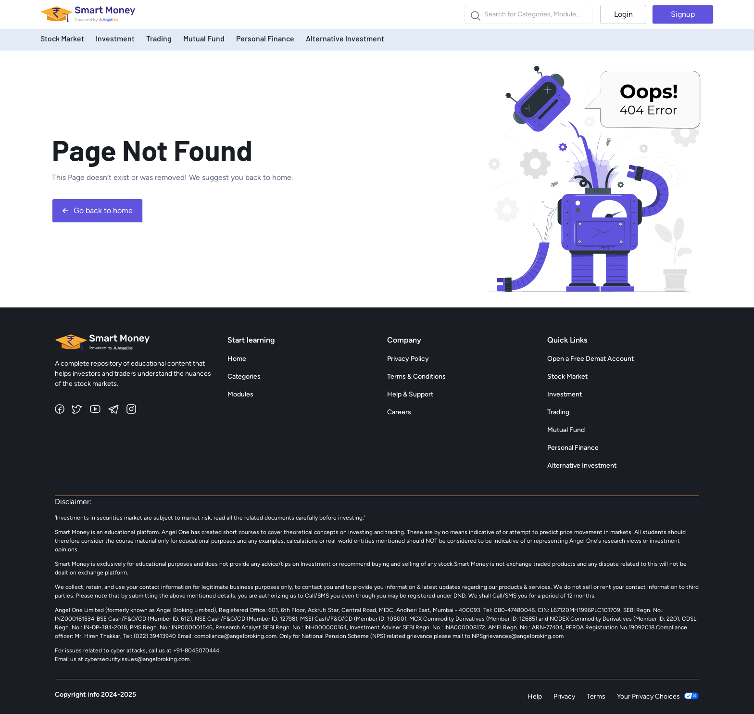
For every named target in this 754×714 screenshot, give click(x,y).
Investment (115, 38)
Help (535, 696)
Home (236, 359)
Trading (159, 38)
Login (623, 14)
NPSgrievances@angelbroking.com (518, 636)
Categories (244, 376)
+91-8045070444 (196, 650)
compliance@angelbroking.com (234, 636)
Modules (240, 394)
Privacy (564, 696)
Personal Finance (265, 38)
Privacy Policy (408, 359)
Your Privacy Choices (658, 696)
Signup (683, 14)
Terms (596, 696)
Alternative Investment (345, 38)
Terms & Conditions (416, 376)
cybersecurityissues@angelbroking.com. (138, 659)
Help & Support (410, 394)
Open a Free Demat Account (590, 359)
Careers (399, 412)
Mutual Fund (204, 38)
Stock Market (62, 38)
